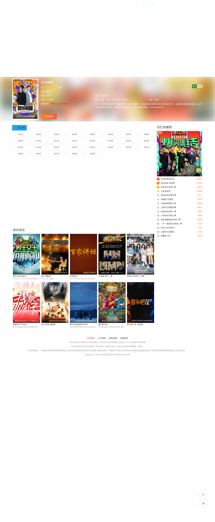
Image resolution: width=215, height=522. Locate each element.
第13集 (92, 141)
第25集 (20, 154)
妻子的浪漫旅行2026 (136, 373)
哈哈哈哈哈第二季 (166, 211)
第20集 (74, 147)
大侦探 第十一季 (105, 276)
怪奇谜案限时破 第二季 (169, 219)
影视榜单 (124, 435)
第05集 (92, 134)
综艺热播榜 (164, 127)
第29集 (92, 154)
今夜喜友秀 (163, 191)
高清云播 (21, 128)
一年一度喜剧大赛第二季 (169, 224)
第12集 (74, 141)
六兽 (108, 100)
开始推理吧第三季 (166, 203)
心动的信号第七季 (166, 215)
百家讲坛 (74, 276)
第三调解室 (46, 276)
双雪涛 (125, 100)
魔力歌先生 (17, 421)
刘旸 (102, 100)
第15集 (128, 141)
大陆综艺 (50, 100)
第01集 (20, 134)
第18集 (38, 147)
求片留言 (91, 435)
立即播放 (49, 116)
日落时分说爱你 (165, 232)
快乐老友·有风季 (166, 183)
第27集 (56, 154)
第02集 (38, 134)
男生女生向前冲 (19, 276)
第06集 (110, 134)
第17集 (20, 147)
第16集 (146, 141)
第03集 (56, 134)
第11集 (56, 141)
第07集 (128, 134)
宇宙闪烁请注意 (165, 179)
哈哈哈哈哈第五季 (166, 195)
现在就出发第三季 (166, 187)
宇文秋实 (116, 100)
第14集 (110, 141)
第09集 (20, 141)
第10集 (38, 141)
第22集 (110, 147)
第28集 (74, 154)
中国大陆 (104, 96)
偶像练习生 (163, 236)
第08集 (146, 134)
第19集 (56, 147)
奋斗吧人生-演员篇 (49, 421)
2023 (49, 96)
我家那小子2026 (105, 324)
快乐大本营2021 (166, 228)
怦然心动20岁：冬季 (136, 276)
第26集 (38, 154)
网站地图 (113, 435)
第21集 (92, 147)
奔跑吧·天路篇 (165, 199)
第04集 (74, 134)
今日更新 (102, 435)
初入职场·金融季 (134, 324)
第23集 (128, 147)
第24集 (146, 147)
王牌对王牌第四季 (166, 207)
